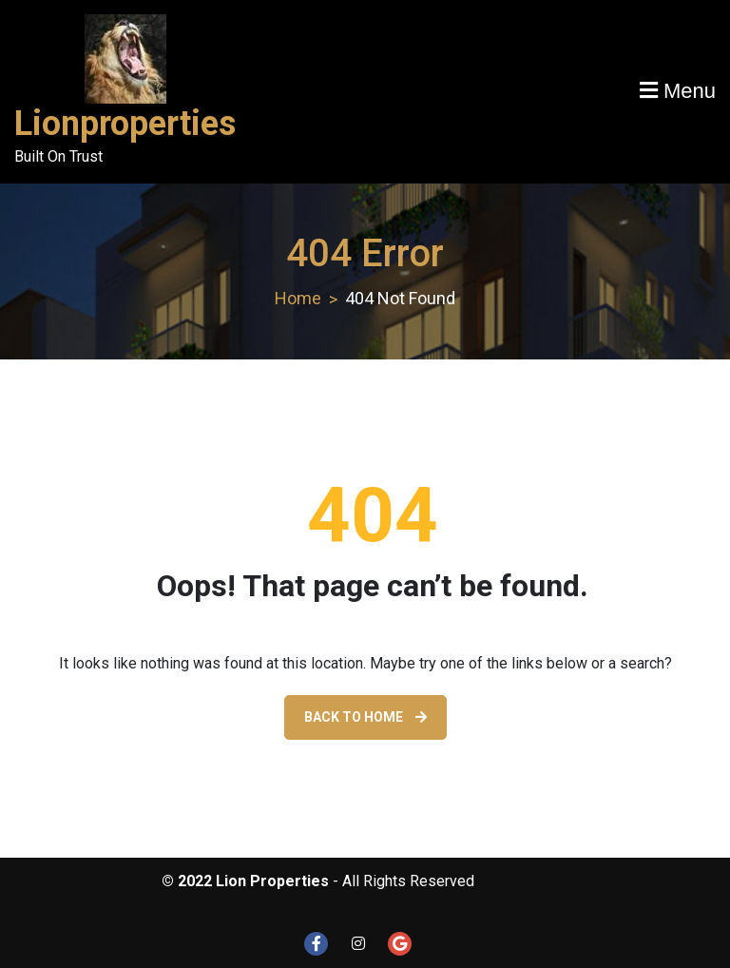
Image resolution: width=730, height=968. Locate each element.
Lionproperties (125, 124)
